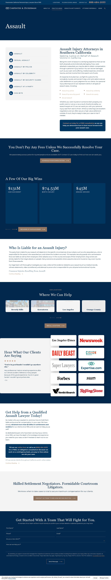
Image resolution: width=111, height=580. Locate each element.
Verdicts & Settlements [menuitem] (72, 8)
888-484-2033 (97, 2)
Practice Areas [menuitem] (57, 8)
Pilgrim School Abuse (69, 2)
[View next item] (14, 229)
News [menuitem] (100, 8)
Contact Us (83, 2)
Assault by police (68, 91)
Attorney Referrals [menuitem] (89, 8)
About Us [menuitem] (46, 8)
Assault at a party (92, 94)
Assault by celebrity (93, 91)
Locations (56, 2)
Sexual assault (67, 98)
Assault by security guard (71, 94)
